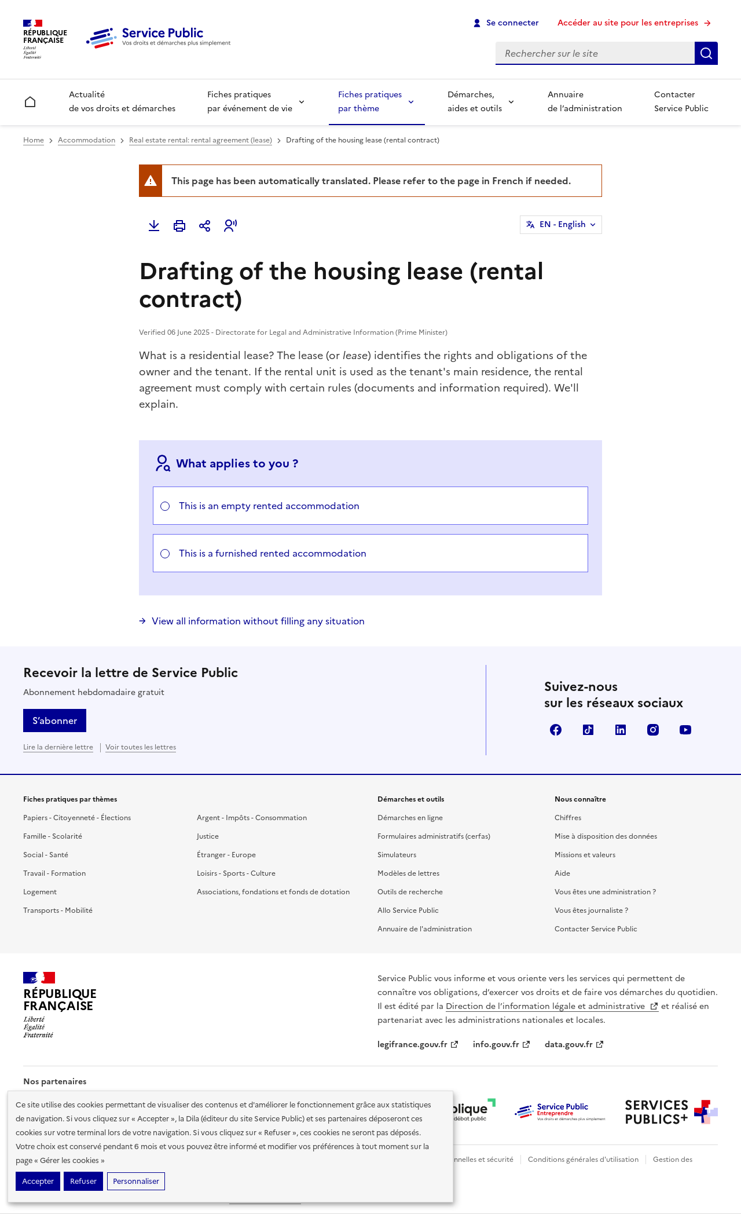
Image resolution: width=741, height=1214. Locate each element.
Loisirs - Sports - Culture (236, 873)
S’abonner (54, 720)
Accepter (38, 1181)
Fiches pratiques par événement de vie (249, 102)
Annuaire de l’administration (585, 102)
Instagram (653, 729)
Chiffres (568, 818)
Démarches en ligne (410, 818)
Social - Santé (45, 855)
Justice (208, 836)
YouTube (685, 729)
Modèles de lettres (408, 873)
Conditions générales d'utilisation (583, 1159)
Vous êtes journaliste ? (591, 910)
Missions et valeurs (585, 855)
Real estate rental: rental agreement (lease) (200, 140)
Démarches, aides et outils (474, 102)
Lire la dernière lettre (58, 747)
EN (563, 225)
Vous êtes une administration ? (605, 892)
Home (33, 140)
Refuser (83, 1181)
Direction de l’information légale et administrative (552, 1006)
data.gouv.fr (574, 1045)
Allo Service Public (408, 910)
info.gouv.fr (502, 1045)
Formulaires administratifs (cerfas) (433, 836)
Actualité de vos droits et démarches (122, 102)
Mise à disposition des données (606, 836)
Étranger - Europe (226, 855)
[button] (230, 225)
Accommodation (86, 140)
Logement (40, 892)
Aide (562, 873)
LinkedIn (620, 729)
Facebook (555, 729)
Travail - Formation (54, 873)
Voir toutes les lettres (140, 747)
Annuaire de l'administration (424, 929)
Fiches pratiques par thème (370, 102)
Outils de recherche (410, 892)
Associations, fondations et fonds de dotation (273, 892)
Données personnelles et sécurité (458, 1159)
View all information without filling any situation (258, 621)
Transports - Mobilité (58, 910)
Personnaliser (136, 1181)
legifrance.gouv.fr (418, 1045)
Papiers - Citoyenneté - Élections (77, 818)
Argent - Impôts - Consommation (252, 818)
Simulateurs (396, 855)
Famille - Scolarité (52, 836)
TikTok (588, 729)
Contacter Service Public (681, 102)
